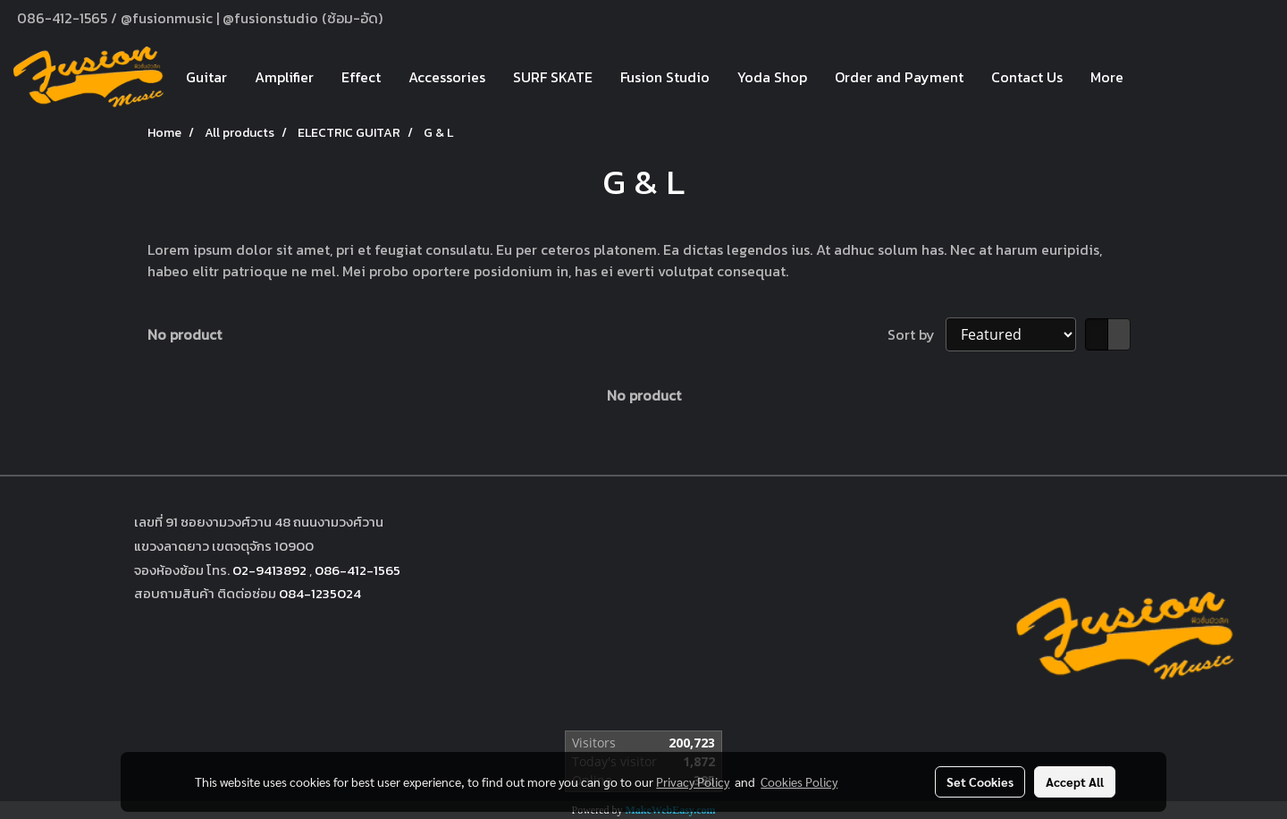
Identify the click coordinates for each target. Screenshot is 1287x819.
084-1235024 (320, 593)
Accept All (1075, 781)
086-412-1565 (357, 570)
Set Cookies (980, 781)
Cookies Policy (799, 781)
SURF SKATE (553, 77)
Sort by (916, 334)
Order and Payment (899, 77)
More (1106, 77)
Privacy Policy (692, 781)
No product (184, 334)
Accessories (446, 77)
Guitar (206, 77)
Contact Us (1027, 77)
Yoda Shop (772, 77)
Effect (361, 77)
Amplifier (284, 77)
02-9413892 (269, 570)
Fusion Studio (665, 77)
